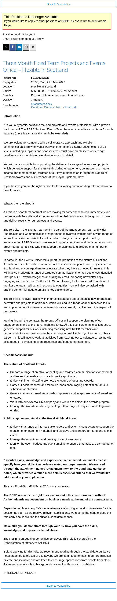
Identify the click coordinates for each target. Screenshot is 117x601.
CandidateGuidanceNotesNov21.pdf (54, 107)
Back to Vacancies (58, 4)
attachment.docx (41, 103)
